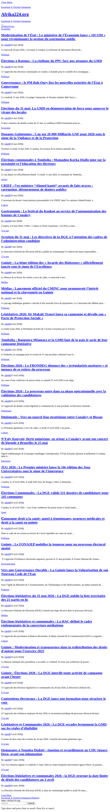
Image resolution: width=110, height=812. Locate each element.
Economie (5, 29)
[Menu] (2, 24)
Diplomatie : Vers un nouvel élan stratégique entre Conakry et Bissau (52, 417)
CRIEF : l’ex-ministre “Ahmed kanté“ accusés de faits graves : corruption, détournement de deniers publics (47, 187)
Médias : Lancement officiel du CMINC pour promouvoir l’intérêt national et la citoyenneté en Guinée (49, 290)
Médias (4, 282)
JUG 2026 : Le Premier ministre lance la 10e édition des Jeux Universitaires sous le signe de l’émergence (45, 469)
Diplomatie (6, 411)
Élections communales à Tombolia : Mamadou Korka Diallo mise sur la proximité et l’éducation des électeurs (53, 161)
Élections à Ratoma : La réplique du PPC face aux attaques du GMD (51, 61)
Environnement (8, 564)
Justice (4, 179)
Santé (3, 512)
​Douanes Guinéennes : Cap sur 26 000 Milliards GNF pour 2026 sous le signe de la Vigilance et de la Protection (53, 136)
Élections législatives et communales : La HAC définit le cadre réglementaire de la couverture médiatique (46, 623)
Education (5, 461)
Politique (5, 54)
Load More (6, 795)
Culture (4, 205)
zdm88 (7, 45)
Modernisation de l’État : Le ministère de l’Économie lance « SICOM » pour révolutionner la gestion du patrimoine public (53, 37)
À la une (5, 231)
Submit (31, 803)
